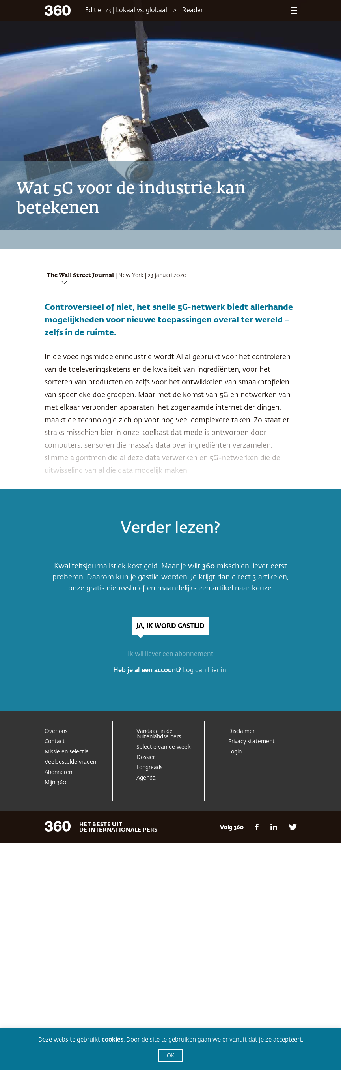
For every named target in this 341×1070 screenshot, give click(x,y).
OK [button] (170, 1056)
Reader (192, 10)
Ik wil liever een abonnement (170, 654)
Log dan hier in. (205, 670)
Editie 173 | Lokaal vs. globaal (126, 10)
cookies (112, 1040)
